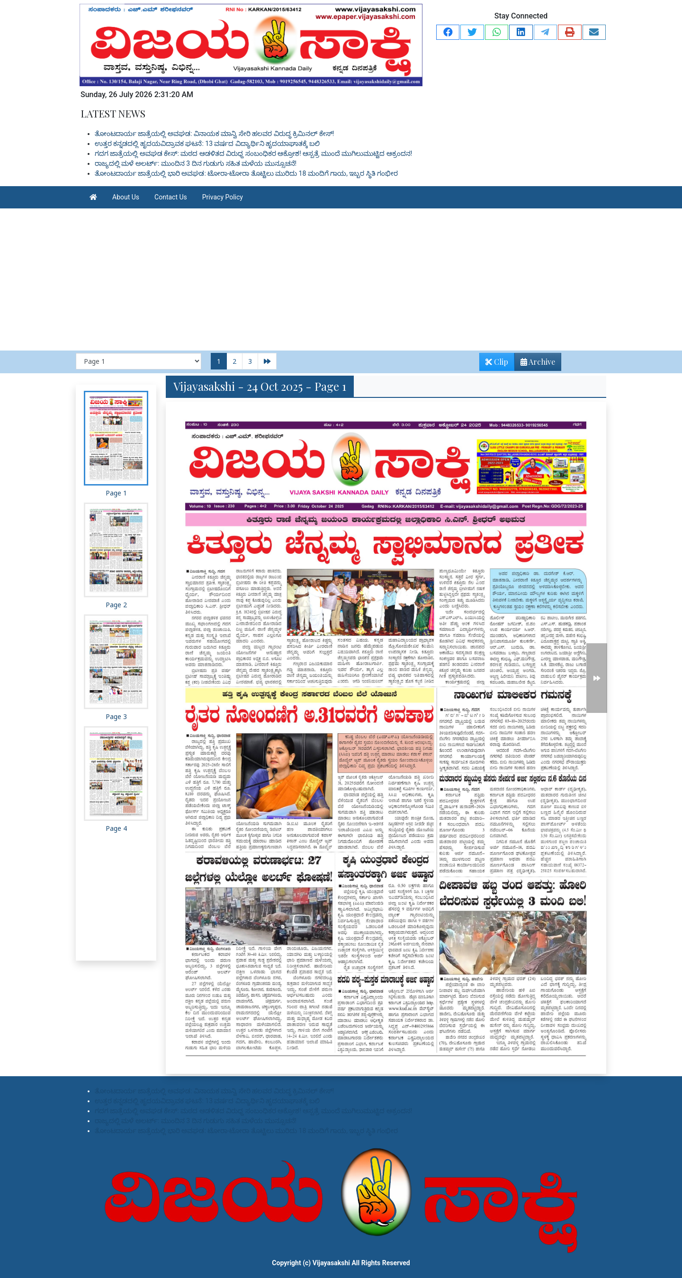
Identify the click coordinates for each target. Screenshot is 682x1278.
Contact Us (170, 197)
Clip (496, 362)
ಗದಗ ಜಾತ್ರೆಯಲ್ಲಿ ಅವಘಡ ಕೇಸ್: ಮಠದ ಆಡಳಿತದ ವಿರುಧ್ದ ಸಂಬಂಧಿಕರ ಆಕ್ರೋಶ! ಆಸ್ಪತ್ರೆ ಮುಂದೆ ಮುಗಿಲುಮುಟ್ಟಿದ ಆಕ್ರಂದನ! (253, 153)
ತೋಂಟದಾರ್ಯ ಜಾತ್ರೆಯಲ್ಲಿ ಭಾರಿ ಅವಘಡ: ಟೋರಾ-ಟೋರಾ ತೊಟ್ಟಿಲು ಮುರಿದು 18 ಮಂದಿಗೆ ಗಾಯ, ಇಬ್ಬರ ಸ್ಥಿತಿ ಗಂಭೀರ (246, 173)
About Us (125, 197)
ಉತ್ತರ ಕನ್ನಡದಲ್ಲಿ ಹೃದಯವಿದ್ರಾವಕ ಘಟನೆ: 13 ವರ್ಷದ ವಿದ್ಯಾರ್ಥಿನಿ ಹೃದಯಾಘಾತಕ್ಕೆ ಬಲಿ (207, 143)
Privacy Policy (222, 197)
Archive (535, 363)
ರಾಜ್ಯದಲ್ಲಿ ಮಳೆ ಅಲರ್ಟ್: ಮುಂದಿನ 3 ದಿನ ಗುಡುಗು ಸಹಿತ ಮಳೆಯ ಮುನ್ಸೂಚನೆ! (195, 163)
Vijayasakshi (331, 1263)
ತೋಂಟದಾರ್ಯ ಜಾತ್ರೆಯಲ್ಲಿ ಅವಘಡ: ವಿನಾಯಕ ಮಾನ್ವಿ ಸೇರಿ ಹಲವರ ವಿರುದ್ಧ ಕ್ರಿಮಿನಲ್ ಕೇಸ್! (214, 133)
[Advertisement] (341, 279)
